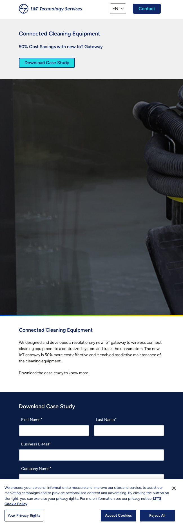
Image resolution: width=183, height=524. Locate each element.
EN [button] (115, 8)
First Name (31, 419)
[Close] (174, 492)
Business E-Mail (35, 444)
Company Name (35, 468)
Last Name (105, 419)
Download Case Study (46, 62)
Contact (147, 8)
